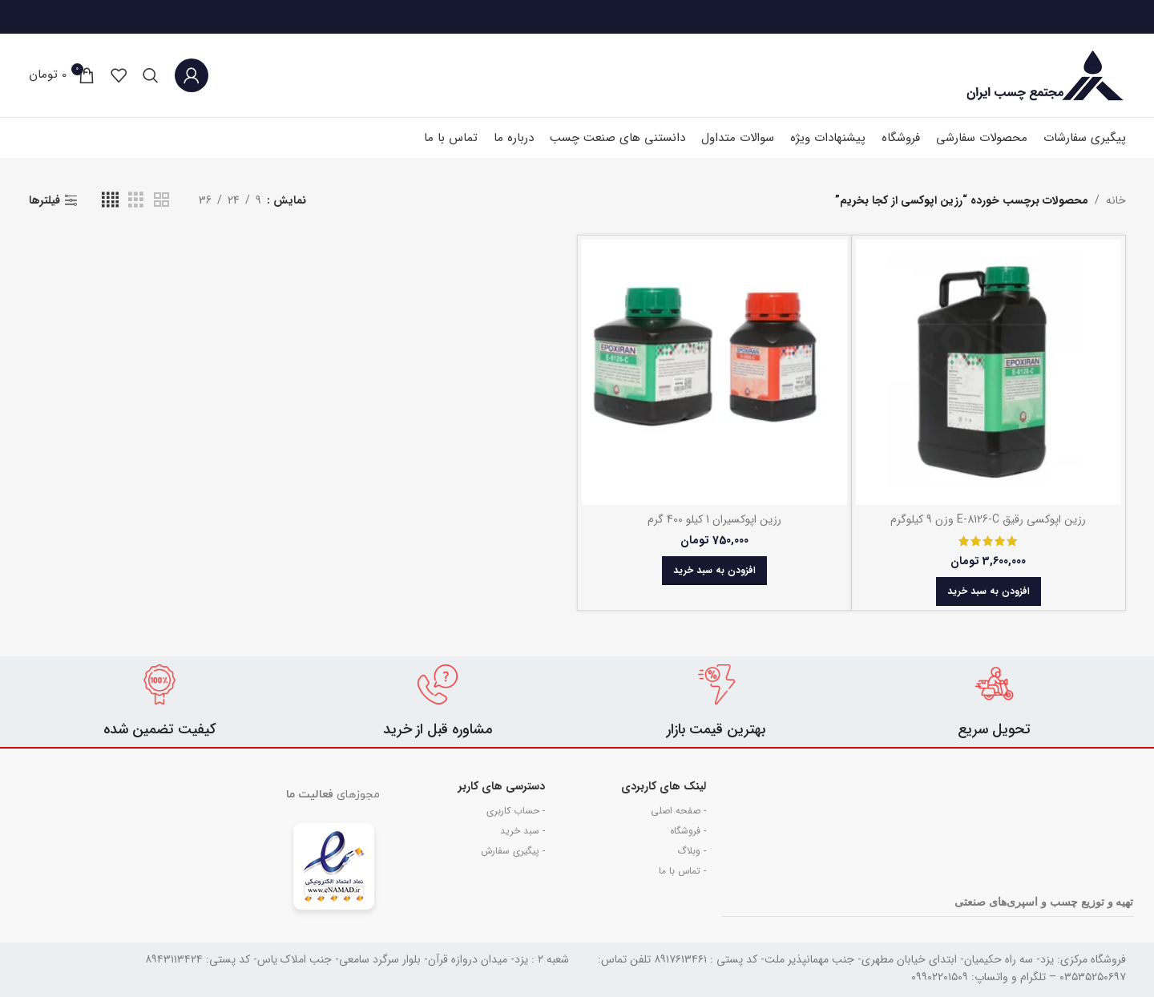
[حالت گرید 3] (135, 200)
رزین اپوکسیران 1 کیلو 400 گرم (714, 519)
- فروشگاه (688, 830)
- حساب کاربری (515, 810)
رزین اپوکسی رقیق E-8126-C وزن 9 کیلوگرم (988, 519)
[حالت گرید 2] (161, 200)
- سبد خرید (522, 830)
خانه (1116, 200)
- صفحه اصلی (678, 810)
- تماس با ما (682, 870)
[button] (988, 591)
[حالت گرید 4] (110, 200)
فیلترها (44, 201)
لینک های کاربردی (663, 786)
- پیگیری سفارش (513, 850)
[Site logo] (1046, 74)
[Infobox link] (994, 701)
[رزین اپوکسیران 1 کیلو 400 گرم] (714, 372)
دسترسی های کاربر (501, 786)
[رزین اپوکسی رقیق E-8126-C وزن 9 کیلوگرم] (988, 372)
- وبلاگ (691, 850)
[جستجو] (151, 75)
